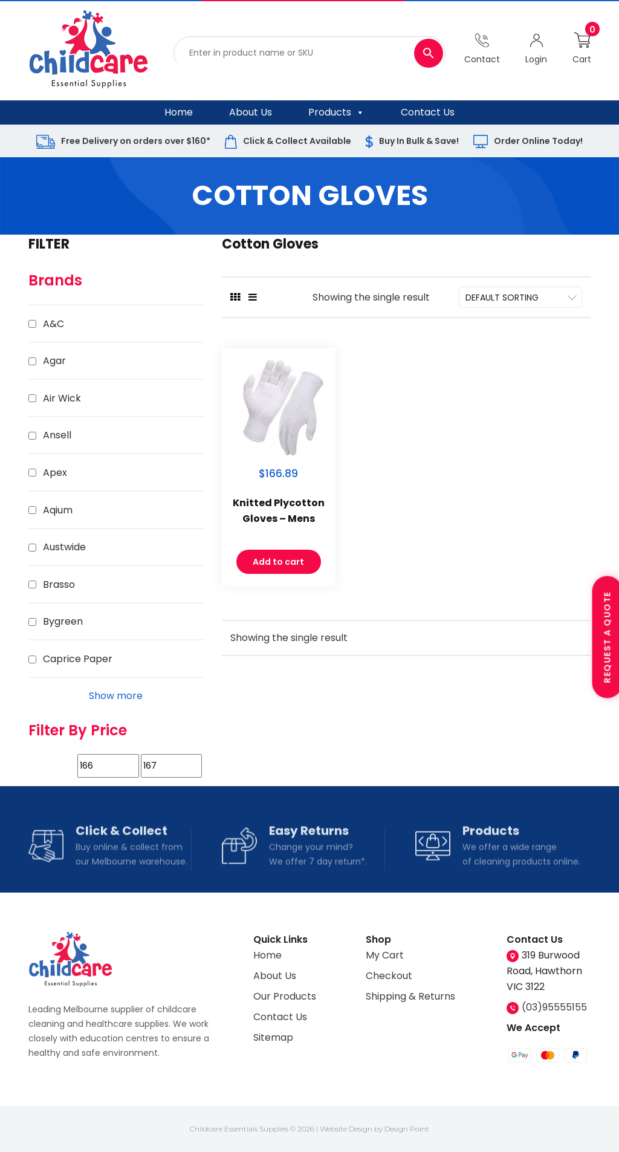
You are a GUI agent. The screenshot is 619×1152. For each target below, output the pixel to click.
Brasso (59, 584)
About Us (250, 112)
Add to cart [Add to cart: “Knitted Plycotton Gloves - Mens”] (278, 569)
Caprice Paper (77, 659)
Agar (54, 361)
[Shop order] (520, 297)
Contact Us (428, 112)
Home (178, 112)
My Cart (385, 955)
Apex (55, 473)
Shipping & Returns (410, 996)
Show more (116, 696)
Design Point (406, 1128)
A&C (53, 324)
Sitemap (273, 1037)
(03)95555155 (554, 1007)
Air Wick (62, 398)
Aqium (58, 510)
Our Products (284, 996)
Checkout (389, 976)
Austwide (64, 547)
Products (336, 112)
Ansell (57, 435)
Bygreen (63, 621)
